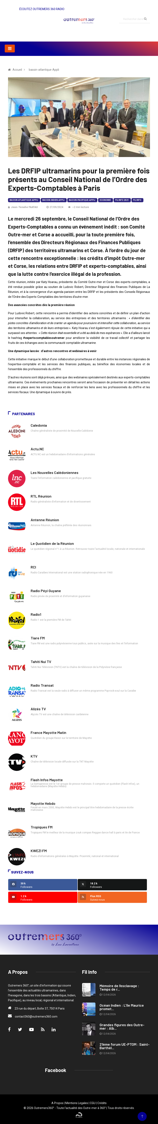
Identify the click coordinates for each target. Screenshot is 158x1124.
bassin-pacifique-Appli (82, 200)
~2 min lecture (78, 207)
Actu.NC (37, 449)
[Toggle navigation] (10, 48)
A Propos (57, 1103)
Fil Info (137, 200)
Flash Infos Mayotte (47, 779)
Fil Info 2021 (122, 200)
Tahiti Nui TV (41, 661)
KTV (34, 756)
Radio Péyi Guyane (46, 590)
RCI (33, 567)
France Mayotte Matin (48, 732)
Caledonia (39, 425)
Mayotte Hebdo (43, 803)
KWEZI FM (39, 850)
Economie (105, 200)
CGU (92, 1103)
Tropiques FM (41, 827)
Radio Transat (42, 685)
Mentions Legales (76, 1103)
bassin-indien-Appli (53, 200)
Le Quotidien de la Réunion (52, 543)
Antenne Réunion (45, 520)
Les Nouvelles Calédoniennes (54, 472)
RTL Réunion (41, 496)
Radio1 (36, 614)
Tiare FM (38, 638)
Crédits (102, 1103)
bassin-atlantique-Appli (24, 200)
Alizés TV (38, 709)
